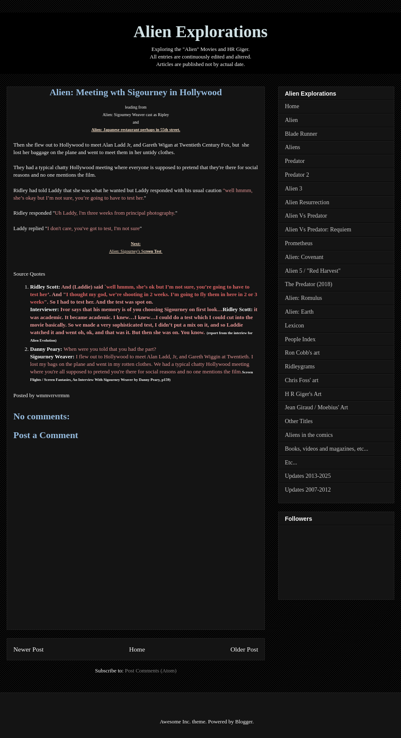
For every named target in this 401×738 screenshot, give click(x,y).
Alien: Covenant (304, 257)
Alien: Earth (299, 312)
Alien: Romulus (303, 298)
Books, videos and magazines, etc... (326, 449)
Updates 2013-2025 (308, 476)
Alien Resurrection (307, 202)
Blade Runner (301, 134)
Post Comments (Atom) (151, 670)
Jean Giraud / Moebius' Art (316, 407)
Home (137, 649)
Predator (295, 161)
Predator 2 (297, 175)
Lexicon (294, 325)
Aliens (292, 147)
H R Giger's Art (303, 394)
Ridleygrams (300, 366)
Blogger (243, 721)
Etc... (291, 462)
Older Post (244, 649)
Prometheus (298, 243)
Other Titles (299, 421)
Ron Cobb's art (302, 353)
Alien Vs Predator (306, 216)
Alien (291, 120)
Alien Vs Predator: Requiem (318, 229)
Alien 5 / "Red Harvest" (313, 271)
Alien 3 (293, 188)
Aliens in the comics (309, 435)
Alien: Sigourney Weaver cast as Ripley (135, 114)
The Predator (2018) (308, 284)
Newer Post (28, 649)
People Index (300, 339)
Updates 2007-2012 (308, 490)
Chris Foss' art (301, 380)
